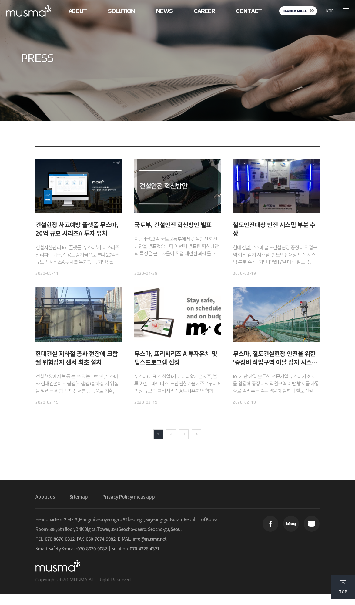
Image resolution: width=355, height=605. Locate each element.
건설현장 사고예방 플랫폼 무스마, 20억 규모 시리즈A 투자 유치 (76, 228)
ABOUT (78, 11)
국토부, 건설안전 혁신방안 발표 (173, 224)
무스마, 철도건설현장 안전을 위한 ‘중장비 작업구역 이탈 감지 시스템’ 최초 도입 (276, 362)
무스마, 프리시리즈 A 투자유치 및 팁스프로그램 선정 (175, 357)
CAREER (204, 11)
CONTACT (249, 11)
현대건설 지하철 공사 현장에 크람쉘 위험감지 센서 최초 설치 (76, 357)
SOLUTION (121, 11)
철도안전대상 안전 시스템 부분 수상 (274, 228)
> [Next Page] (197, 434)
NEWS (164, 11)
